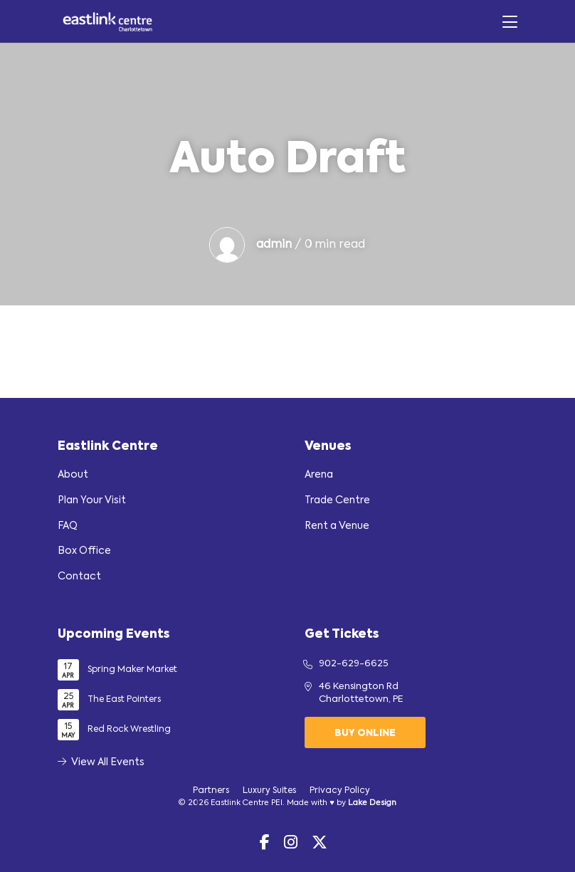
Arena (319, 475)
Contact (79, 577)
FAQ (68, 526)
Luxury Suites (269, 791)
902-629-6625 (354, 663)
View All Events (101, 762)
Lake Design (372, 803)
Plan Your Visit (92, 500)
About (73, 475)
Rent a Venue (337, 526)
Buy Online (365, 733)
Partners (211, 791)
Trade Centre (337, 500)
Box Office (84, 551)
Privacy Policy (340, 791)
